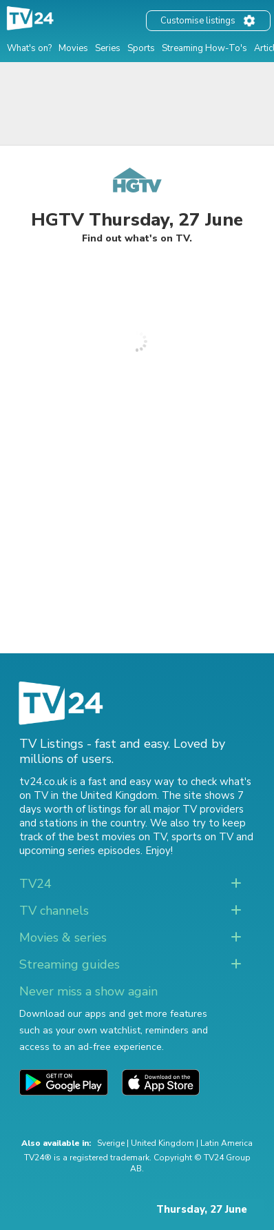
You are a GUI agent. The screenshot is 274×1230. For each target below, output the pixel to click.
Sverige (111, 1143)
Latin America (226, 1143)
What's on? (29, 48)
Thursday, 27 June (201, 1209)
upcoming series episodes (79, 850)
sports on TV (202, 837)
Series (107, 48)
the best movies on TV (112, 837)
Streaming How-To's (204, 48)
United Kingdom (162, 1143)
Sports (141, 48)
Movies (73, 48)
